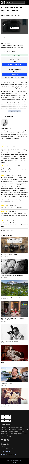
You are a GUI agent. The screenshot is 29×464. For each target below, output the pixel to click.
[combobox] (15, 2)
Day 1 (3, 37)
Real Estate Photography (7, 384)
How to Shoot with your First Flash (10, 341)
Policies (14, 462)
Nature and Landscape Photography (10, 297)
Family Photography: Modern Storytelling (12, 275)
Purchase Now (14, 28)
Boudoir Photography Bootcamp (9, 405)
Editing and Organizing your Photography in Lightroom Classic (12, 319)
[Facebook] (5, 440)
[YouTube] (2, 440)
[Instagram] (8, 440)
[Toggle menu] (27, 2)
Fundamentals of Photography (9, 254)
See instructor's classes (7, 141)
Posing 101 (3, 362)
